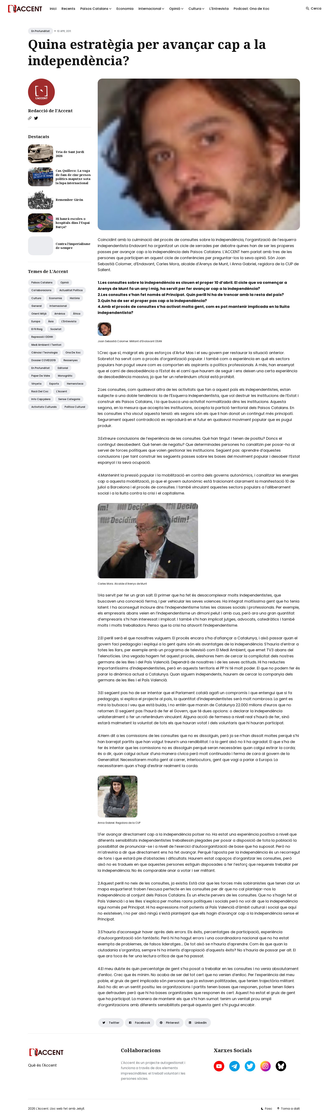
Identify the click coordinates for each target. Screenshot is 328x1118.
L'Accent (61, 391)
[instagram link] (265, 1066)
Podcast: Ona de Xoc (251, 8)
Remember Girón (69, 200)
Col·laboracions (41, 290)
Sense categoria (69, 399)
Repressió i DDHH (42, 337)
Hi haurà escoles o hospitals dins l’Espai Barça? (73, 223)
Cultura (36, 298)
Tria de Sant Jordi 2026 (70, 154)
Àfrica (76, 313)
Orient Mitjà (38, 313)
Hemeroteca (75, 383)
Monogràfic (65, 375)
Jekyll (80, 1109)
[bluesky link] (281, 1066)
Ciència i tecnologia (44, 352)
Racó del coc (39, 391)
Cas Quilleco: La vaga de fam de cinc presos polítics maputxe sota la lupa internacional (73, 176)
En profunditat (40, 31)
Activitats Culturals (44, 407)
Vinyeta (36, 383)
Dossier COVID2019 (43, 360)
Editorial (63, 368)
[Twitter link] (36, 118)
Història (75, 298)
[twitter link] (250, 1066)
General (36, 306)
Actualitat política (71, 290)
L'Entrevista (219, 8)
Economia (125, 8)
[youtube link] (219, 1066)
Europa (35, 321)
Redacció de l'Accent (50, 110)
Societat (56, 329)
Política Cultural (75, 407)
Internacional (58, 306)
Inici (53, 8)
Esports (54, 383)
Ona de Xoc (73, 352)
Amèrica (59, 313)
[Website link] (29, 118)
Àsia (51, 321)
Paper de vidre (40, 375)
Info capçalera (40, 399)
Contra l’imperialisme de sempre (73, 246)
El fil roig (36, 329)
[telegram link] (234, 1066)
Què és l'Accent (42, 1065)
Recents (68, 8)
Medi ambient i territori (46, 345)
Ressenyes (71, 360)
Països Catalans (42, 282)
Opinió (64, 282)
